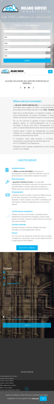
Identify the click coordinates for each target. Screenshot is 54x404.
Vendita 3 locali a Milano (7, 374)
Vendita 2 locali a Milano (7, 372)
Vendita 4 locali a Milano (7, 376)
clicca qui (35, 398)
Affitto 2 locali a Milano (6, 381)
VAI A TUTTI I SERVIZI (27, 248)
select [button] (49, 38)
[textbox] (27, 32)
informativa (18, 319)
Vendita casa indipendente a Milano (10, 383)
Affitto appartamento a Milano (8, 378)
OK (43, 399)
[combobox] (25, 38)
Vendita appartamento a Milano (8, 369)
